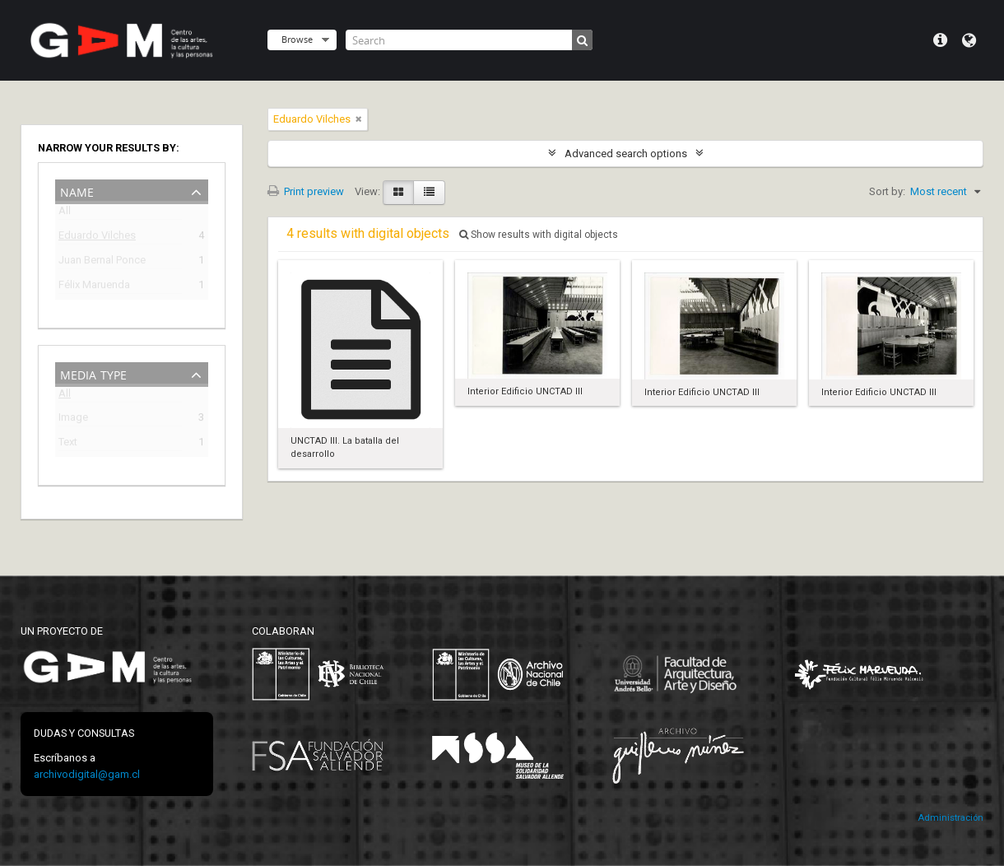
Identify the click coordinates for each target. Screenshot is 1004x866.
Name (77, 190)
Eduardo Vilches (97, 237)
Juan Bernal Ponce (102, 262)
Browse (297, 39)
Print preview (305, 191)
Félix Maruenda (94, 287)
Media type (93, 373)
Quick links (940, 40)
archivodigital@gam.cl (87, 774)
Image (73, 419)
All (64, 213)
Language (969, 40)
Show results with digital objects (538, 234)
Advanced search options (626, 153)
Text (67, 444)
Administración (950, 817)
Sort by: (887, 191)
